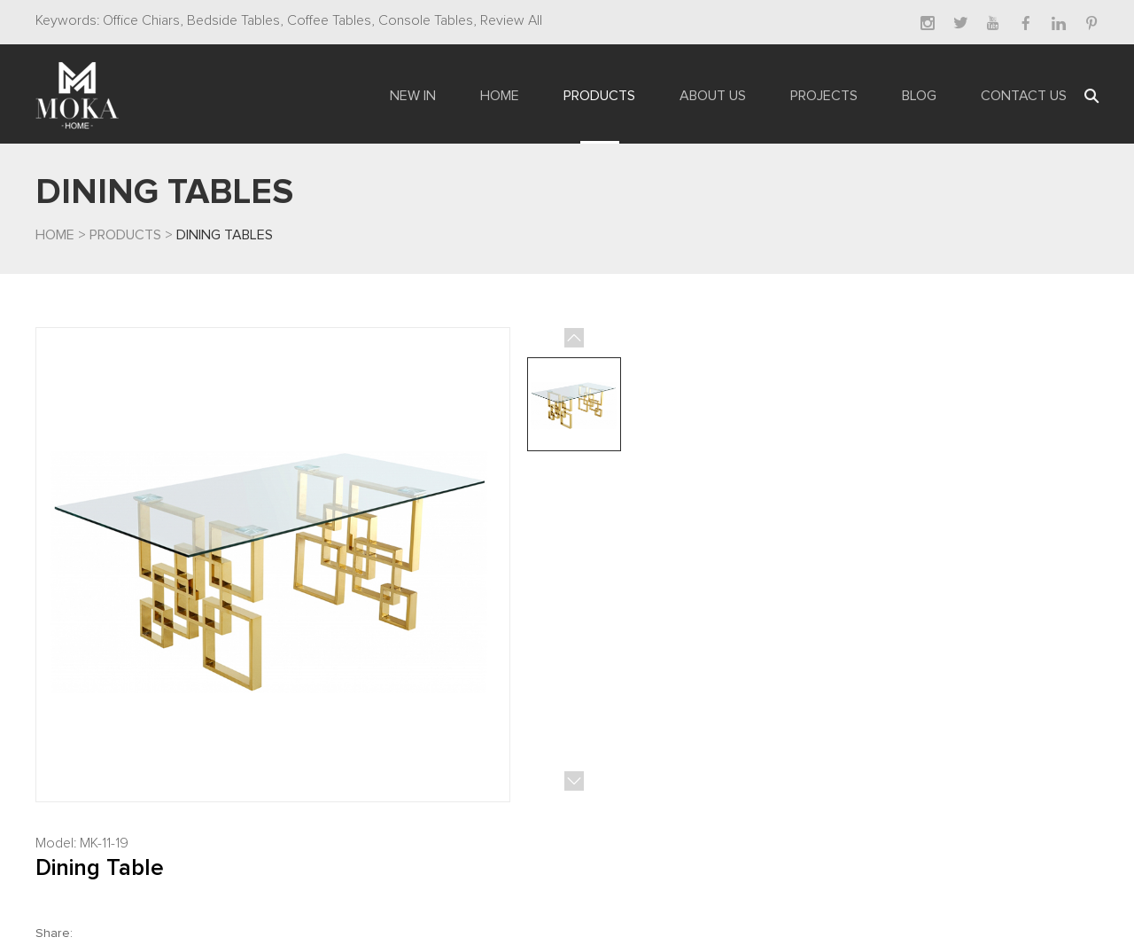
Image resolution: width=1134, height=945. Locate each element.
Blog (919, 96)
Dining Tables (224, 235)
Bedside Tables (231, 20)
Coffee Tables (327, 20)
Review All (509, 20)
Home (499, 96)
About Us (713, 96)
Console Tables (424, 20)
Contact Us (1024, 96)
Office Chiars (141, 20)
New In (413, 96)
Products (599, 96)
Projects (824, 96)
